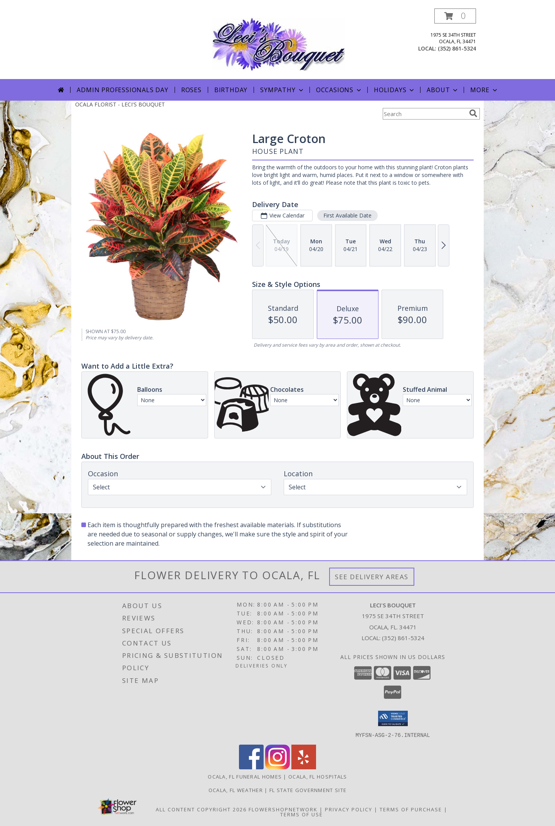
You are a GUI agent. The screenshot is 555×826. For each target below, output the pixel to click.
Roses (191, 90)
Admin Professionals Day (122, 90)
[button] (455, 16)
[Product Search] (424, 113)
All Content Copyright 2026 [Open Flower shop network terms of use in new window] (201, 809)
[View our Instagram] (277, 766)
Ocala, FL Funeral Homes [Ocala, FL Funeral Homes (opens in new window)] (245, 776)
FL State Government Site (307, 789)
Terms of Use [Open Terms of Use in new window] (301, 814)
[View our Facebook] (251, 766)
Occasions (339, 90)
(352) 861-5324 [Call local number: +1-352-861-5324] (457, 48)
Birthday (230, 90)
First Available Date (347, 215)
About (443, 90)
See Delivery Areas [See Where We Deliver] (372, 576)
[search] (473, 113)
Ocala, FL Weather (236, 789)
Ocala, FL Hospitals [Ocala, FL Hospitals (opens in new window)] (317, 776)
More (484, 90)
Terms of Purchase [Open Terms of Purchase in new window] (411, 809)
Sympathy (282, 90)
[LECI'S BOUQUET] (278, 43)
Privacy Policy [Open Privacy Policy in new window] (348, 809)
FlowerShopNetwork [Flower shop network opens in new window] (283, 809)
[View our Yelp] (303, 766)
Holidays (394, 90)
